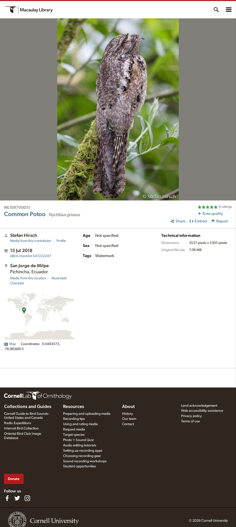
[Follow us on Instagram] (27, 498)
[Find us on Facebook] (7, 498)
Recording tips (74, 419)
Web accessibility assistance (202, 411)
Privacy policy (191, 416)
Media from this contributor (30, 241)
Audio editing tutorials (79, 445)
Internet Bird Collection (21, 428)
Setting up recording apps (82, 450)
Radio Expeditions (17, 423)
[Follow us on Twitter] (17, 498)
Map (10, 344)
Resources (73, 406)
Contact (128, 424)
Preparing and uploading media (86, 414)
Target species (74, 435)
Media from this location (28, 278)
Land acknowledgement (199, 405)
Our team (129, 419)
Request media (74, 429)
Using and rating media (80, 424)
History (127, 414)
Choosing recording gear (82, 456)
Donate (13, 479)
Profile (61, 241)
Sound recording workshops (85, 461)
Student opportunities (79, 466)
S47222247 (30, 256)
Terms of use (190, 421)
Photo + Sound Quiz (78, 440)
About (128, 406)
